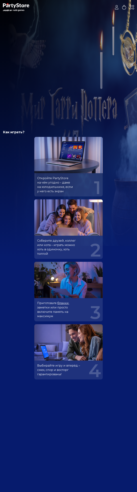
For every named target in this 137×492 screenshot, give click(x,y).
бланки (63, 303)
